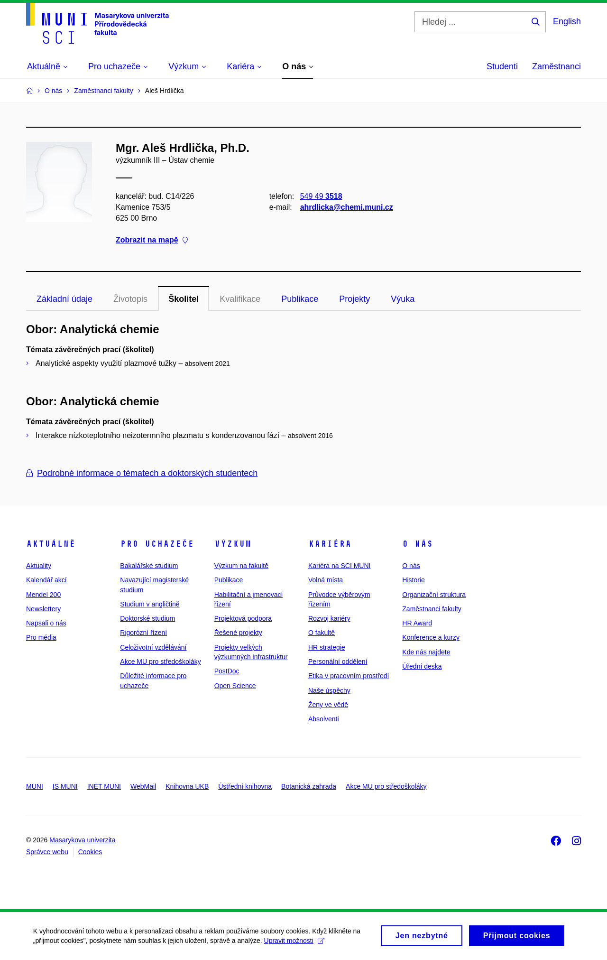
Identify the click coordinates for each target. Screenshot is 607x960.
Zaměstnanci (556, 66)
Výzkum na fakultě (241, 565)
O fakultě (321, 632)
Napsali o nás (46, 623)
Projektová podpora (243, 618)
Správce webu (47, 852)
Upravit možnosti (294, 940)
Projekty (354, 299)
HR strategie (326, 647)
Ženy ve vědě (328, 704)
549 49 (321, 196)
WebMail (143, 786)
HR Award (417, 623)
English (567, 21)
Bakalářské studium (149, 565)
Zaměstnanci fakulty (431, 609)
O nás (417, 544)
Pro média (41, 637)
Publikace (299, 299)
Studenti (502, 66)
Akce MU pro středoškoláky (160, 661)
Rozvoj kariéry (329, 618)
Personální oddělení (338, 661)
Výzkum (232, 544)
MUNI (34, 786)
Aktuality (38, 565)
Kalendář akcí (46, 580)
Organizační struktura (434, 594)
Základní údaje (64, 299)
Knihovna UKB (187, 786)
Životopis (130, 299)
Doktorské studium (147, 618)
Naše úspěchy (329, 690)
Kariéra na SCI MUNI (339, 565)
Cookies (90, 852)
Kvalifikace (240, 299)
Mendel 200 (43, 594)
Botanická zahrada (308, 786)
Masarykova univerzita (82, 840)
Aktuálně (50, 544)
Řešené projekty (238, 632)
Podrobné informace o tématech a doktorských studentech (142, 473)
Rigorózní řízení (143, 632)
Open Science (235, 686)
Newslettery (43, 609)
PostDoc (226, 671)
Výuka (402, 299)
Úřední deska (421, 666)
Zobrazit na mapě (152, 240)
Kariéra (329, 544)
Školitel (183, 299)
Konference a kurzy (431, 637)
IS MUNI (65, 786)
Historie (413, 580)
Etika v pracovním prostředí (348, 676)
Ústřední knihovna (245, 786)
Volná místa (325, 580)
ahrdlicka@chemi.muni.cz (346, 207)
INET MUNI (104, 786)
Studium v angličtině (149, 604)
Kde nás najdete (426, 652)
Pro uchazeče (157, 544)
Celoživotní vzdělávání (153, 647)
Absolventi (323, 719)
